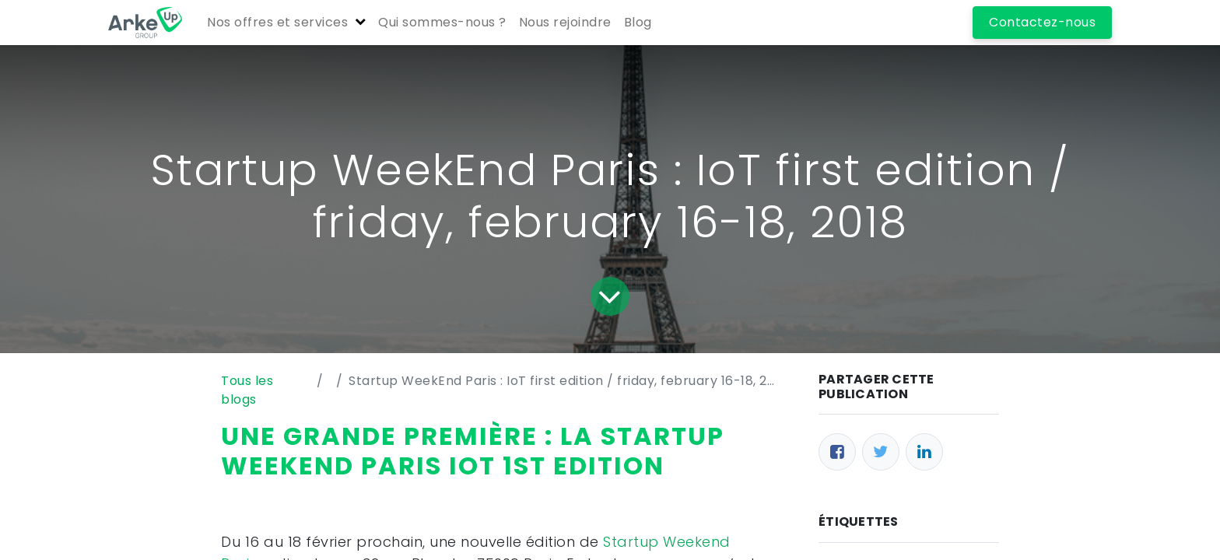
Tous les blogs (247, 390)
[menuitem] (442, 22)
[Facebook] (837, 452)
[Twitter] (880, 452)
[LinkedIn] (924, 452)
